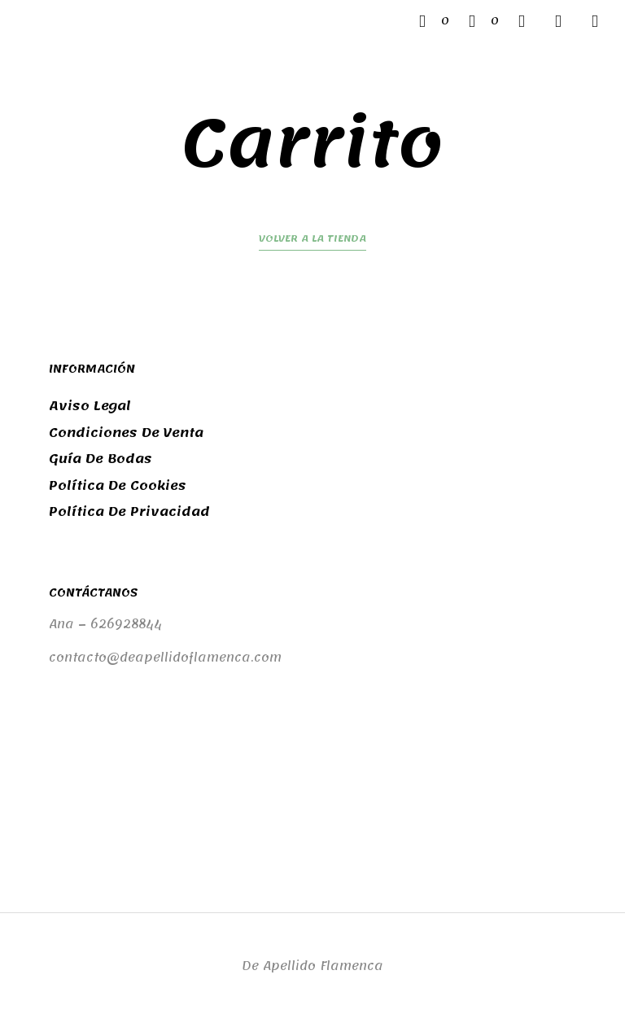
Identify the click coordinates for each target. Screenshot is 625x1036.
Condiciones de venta (126, 433)
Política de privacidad (129, 512)
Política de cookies (117, 486)
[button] (434, 21)
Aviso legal (90, 406)
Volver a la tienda (312, 240)
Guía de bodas (100, 459)
